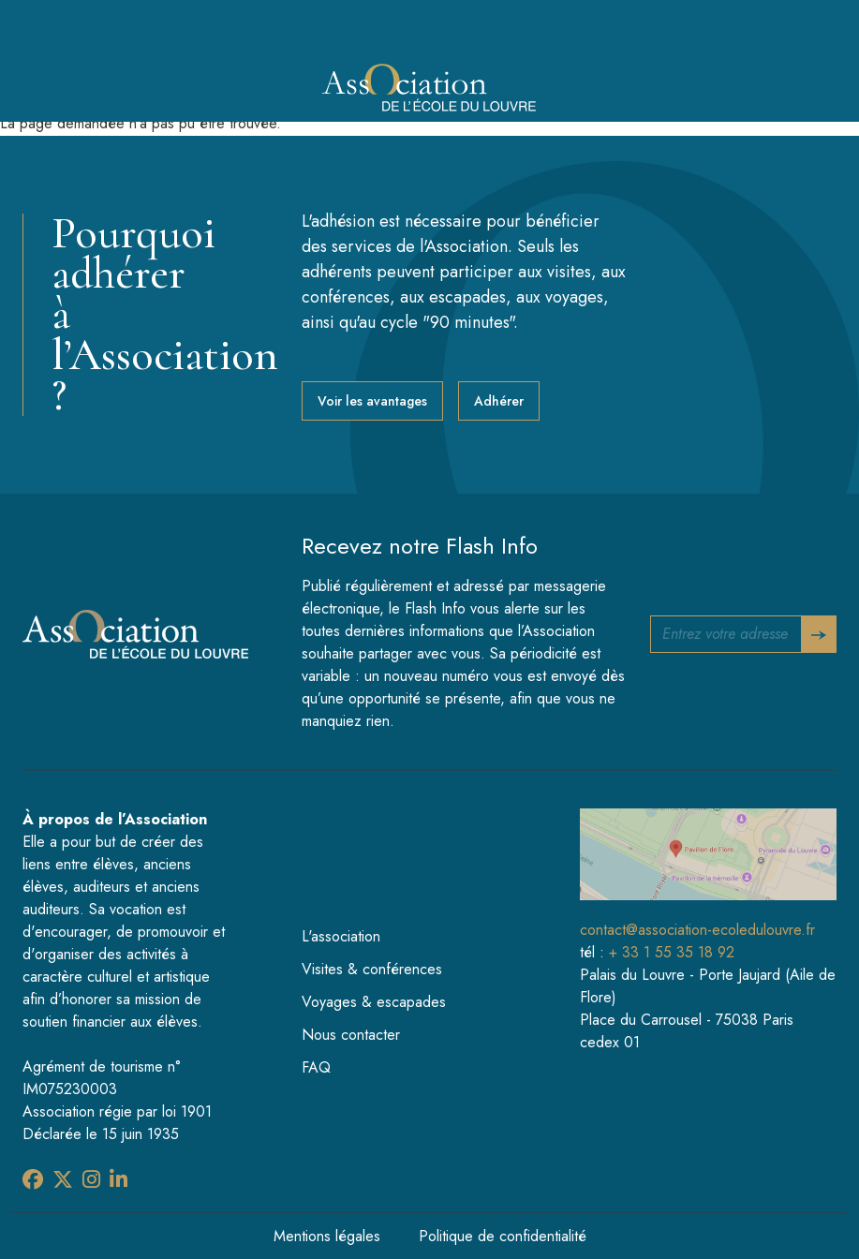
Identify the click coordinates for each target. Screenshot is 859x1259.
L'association (341, 936)
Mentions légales (327, 1236)
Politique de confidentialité (502, 1236)
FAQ (316, 1067)
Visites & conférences (372, 969)
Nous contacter (351, 1034)
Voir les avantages (372, 401)
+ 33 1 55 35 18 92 (671, 952)
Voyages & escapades (374, 1002)
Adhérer (499, 401)
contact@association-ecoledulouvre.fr (697, 930)
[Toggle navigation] (800, 89)
